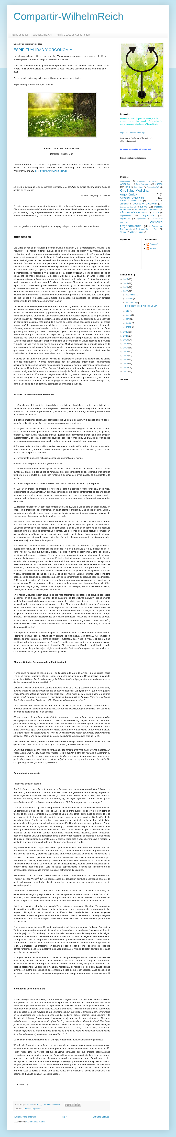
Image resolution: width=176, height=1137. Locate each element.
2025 (125, 279)
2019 (125, 340)
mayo (128, 315)
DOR (127, 187)
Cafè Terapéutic (143, 184)
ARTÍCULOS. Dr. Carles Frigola (73, 34)
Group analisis (153, 201)
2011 (125, 371)
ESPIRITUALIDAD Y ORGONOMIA (43, 50)
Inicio (64, 1117)
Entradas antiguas (101, 1117)
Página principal (19, 34)
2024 (125, 283)
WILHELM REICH (42, 34)
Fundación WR (153, 187)
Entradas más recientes (25, 1117)
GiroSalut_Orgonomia (132, 197)
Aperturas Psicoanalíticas (147, 181)
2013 (125, 363)
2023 (125, 287)
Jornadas (124, 204)
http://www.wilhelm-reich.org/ (132, 132)
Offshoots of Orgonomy (133, 212)
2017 (125, 348)
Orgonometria (125, 216)
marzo (129, 323)
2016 (125, 351)
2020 (125, 336)
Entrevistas (138, 187)
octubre (129, 298)
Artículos (26, 1109)
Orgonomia (35, 1109)
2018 (125, 344)
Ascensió (154, 244)
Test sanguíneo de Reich (147, 229)
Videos (123, 232)
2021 (125, 332)
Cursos (158, 184)
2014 (125, 359)
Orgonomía (125, 218)
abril (128, 319)
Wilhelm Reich (136, 232)
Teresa (153, 248)
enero (128, 327)
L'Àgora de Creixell (128, 207)
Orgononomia (141, 219)
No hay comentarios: (52, 1104)
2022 (125, 291)
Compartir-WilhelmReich (69, 16)
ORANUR (156, 213)
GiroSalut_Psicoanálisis (130, 201)
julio (128, 311)
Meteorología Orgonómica (147, 210)
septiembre (131, 303)
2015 (125, 356)
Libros (143, 206)
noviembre (131, 295)
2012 (125, 367)
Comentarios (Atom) (35, 1122)
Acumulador (125, 181)
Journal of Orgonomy (145, 203)
